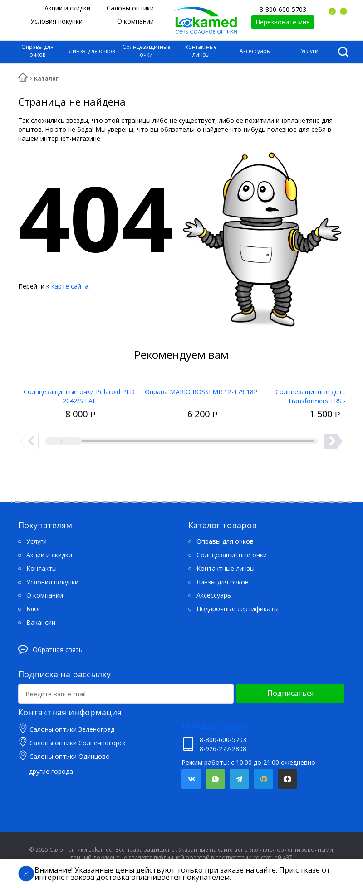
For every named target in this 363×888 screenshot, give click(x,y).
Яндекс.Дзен (287, 779)
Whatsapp (215, 779)
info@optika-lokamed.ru (217, 726)
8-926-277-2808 (223, 748)
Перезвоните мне (282, 22)
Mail (263, 779)
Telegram (239, 779)
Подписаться (290, 693)
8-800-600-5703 (283, 9)
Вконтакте (191, 779)
